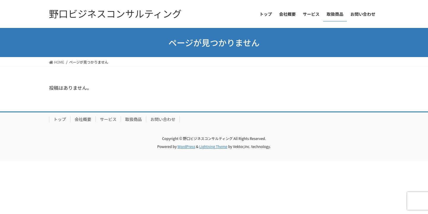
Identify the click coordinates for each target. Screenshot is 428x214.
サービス (108, 119)
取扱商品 (133, 119)
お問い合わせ (162, 119)
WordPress (186, 146)
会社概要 (83, 119)
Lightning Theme (213, 146)
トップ (60, 119)
